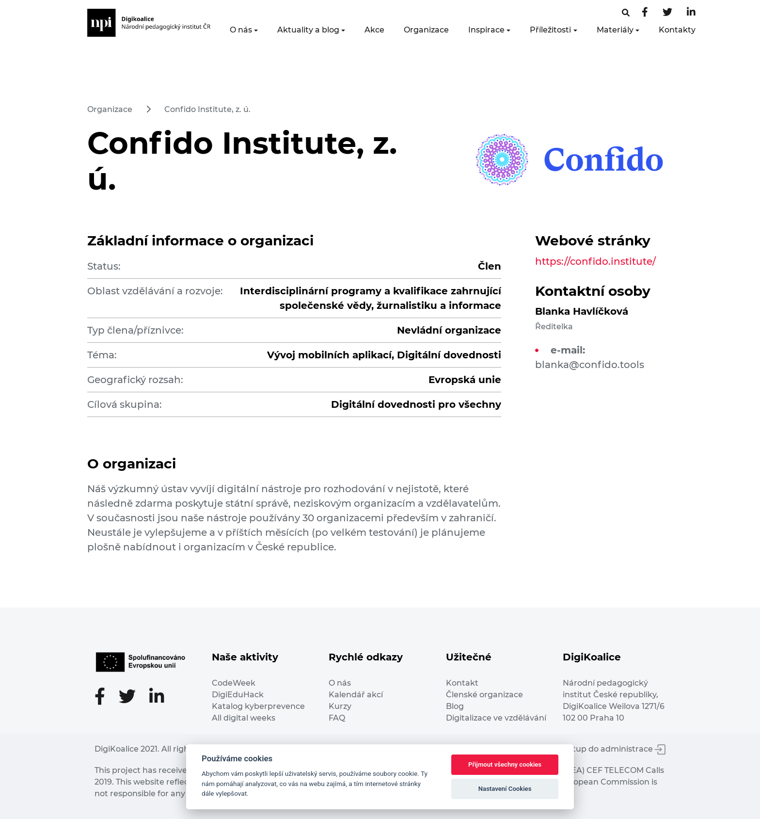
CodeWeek (233, 683)
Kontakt (462, 683)
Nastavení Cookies (505, 788)
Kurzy (340, 706)
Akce (374, 29)
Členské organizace (484, 694)
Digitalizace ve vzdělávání (496, 718)
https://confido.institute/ (595, 261)
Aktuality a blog (308, 29)
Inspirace (486, 29)
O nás (241, 29)
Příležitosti (550, 29)
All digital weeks (243, 718)
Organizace (426, 29)
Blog (455, 706)
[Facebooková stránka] (626, 12)
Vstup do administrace (614, 749)
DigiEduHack (238, 694)
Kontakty (677, 29)
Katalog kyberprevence (258, 706)
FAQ (337, 718)
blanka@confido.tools (589, 364)
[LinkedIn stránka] (691, 12)
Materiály (615, 29)
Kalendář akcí (356, 694)
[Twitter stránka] (667, 12)
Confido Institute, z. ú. (207, 109)
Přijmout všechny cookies (504, 764)
